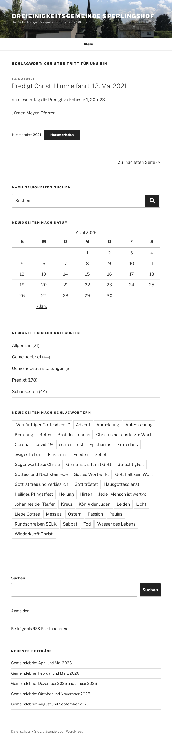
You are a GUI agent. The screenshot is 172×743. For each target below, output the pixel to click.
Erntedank (127, 444)
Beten (45, 434)
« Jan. (41, 306)
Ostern (75, 514)
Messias (54, 514)
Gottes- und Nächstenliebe (41, 474)
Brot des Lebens (73, 434)
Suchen (18, 578)
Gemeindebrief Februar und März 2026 (45, 673)
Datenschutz (20, 731)
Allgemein (22, 345)
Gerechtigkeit (130, 464)
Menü (86, 44)
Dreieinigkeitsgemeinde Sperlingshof (83, 16)
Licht (141, 504)
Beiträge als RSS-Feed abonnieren (40, 628)
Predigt (19, 380)
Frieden (81, 454)
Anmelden (20, 611)
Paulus (115, 514)
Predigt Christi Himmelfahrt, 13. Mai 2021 (69, 86)
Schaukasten (25, 391)
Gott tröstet (86, 484)
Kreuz (67, 504)
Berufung (24, 434)
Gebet (100, 454)
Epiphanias (100, 444)
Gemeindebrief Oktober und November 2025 (50, 694)
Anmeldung (107, 424)
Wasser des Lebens (116, 523)
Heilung (66, 494)
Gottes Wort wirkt (91, 474)
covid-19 (44, 444)
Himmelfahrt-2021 (26, 135)
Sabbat (70, 523)
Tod (87, 523)
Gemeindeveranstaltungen (38, 368)
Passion (95, 514)
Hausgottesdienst (121, 484)
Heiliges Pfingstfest (34, 494)
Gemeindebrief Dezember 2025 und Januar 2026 (54, 683)
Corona (22, 444)
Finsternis (57, 454)
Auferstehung (139, 424)
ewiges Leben (28, 454)
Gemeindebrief (26, 356)
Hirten (86, 494)
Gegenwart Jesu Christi (37, 464)
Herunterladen (62, 135)
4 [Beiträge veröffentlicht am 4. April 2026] (151, 252)
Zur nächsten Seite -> (139, 162)
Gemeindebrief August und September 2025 (50, 704)
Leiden (123, 504)
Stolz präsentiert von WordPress (58, 731)
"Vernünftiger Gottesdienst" (42, 424)
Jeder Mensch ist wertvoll (123, 494)
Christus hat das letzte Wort (123, 434)
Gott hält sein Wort (134, 474)
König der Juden (95, 504)
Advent (83, 424)
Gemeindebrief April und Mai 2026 (41, 663)
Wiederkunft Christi (34, 533)
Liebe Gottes (27, 514)
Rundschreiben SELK (36, 523)
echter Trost (71, 444)
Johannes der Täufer (35, 504)
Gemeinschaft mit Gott (88, 464)
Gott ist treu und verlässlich (41, 484)
